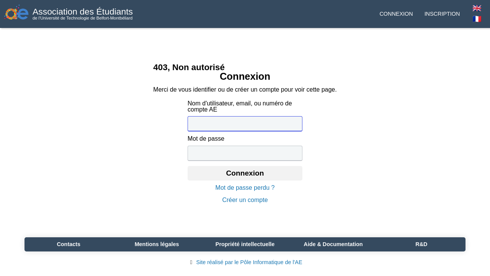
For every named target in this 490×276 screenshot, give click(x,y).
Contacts (68, 244)
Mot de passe (206, 139)
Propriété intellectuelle (245, 244)
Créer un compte (245, 200)
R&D (421, 244)
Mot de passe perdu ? (245, 188)
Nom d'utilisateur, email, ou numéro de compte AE (240, 106)
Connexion (396, 14)
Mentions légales (157, 244)
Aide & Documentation (333, 244)
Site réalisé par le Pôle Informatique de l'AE (245, 262)
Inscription (442, 14)
